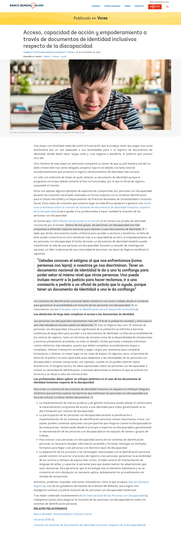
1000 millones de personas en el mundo (75, 221)
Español (38, 56)
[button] (167, 6)
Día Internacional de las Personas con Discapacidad (113, 495)
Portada (96, 6)
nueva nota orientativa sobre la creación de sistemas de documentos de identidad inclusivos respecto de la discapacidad (92, 207)
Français (55, 56)
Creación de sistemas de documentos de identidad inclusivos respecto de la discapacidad (88, 525)
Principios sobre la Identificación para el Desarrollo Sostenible (97, 309)
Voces (102, 18)
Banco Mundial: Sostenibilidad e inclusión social (63, 514)
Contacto (139, 6)
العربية (64, 56)
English (47, 56)
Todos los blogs (112, 6)
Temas (127, 6)
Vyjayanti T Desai (64, 52)
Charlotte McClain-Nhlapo (38, 52)
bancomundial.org (159, 2)
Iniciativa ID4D (42, 519)
